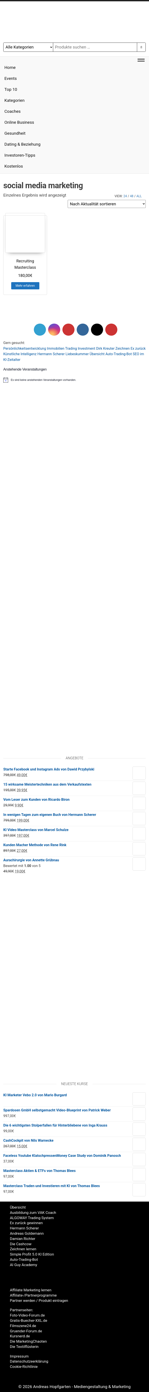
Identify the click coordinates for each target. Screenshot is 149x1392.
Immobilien (55, 348)
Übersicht (97, 354)
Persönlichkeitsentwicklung (24, 348)
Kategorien (14, 100)
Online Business (19, 122)
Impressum (19, 1356)
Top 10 (10, 89)
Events (10, 78)
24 (125, 196)
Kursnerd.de (20, 1336)
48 (131, 196)
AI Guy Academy (23, 1265)
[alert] (74, 380)
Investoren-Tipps (19, 155)
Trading (71, 348)
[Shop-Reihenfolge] (107, 204)
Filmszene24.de (23, 1326)
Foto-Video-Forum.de (27, 1315)
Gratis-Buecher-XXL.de (28, 1320)
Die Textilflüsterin (24, 1346)
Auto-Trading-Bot (118, 354)
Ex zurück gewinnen (26, 1223)
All (139, 196)
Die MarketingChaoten (28, 1341)
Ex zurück (138, 348)
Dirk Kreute (104, 348)
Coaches (12, 111)
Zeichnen (122, 348)
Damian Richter (22, 1238)
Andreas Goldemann (27, 1233)
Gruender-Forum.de (26, 1331)
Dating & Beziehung (22, 144)
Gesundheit (14, 133)
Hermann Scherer (51, 354)
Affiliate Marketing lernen (30, 1290)
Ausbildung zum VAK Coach (33, 1212)
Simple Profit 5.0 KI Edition (32, 1254)
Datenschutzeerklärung (29, 1361)
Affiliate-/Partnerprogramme (33, 1295)
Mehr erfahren (25, 285)
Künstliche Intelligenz (19, 354)
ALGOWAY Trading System (32, 1218)
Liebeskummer (77, 354)
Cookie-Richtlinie (24, 1366)
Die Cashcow (20, 1244)
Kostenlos (13, 166)
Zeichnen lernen (23, 1249)
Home (10, 67)
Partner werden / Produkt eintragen (39, 1300)
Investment (86, 348)
